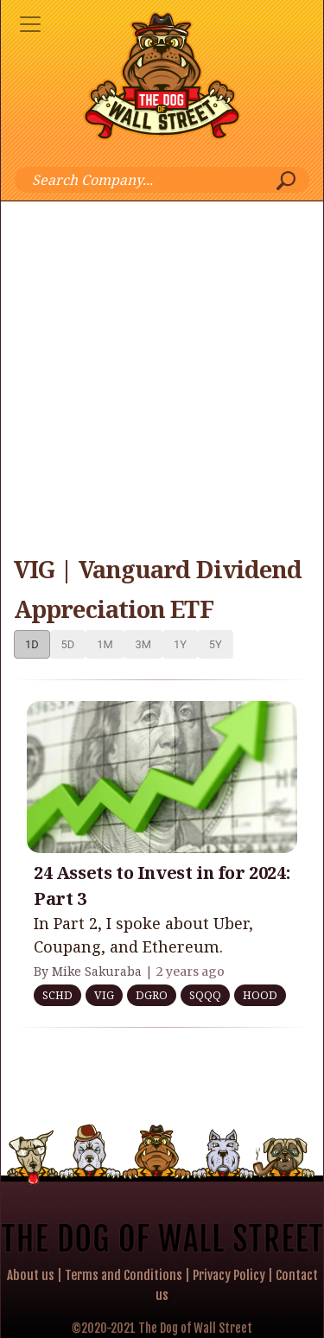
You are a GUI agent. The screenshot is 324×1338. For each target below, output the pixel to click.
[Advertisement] (162, 372)
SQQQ (205, 995)
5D (68, 644)
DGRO (152, 995)
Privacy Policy (229, 1275)
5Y (215, 644)
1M (104, 644)
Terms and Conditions (123, 1275)
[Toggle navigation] (30, 24)
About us (30, 1275)
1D (32, 644)
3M (143, 644)
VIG (104, 995)
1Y (180, 644)
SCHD (57, 995)
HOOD (260, 995)
